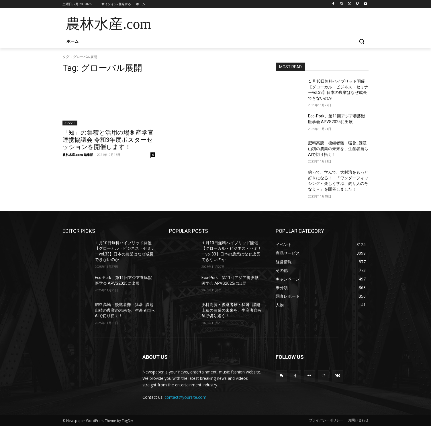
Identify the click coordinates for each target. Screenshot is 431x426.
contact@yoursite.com (185, 397)
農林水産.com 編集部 (77, 154)
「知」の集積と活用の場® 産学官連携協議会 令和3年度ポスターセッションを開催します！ (108, 139)
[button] (362, 41)
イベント (70, 123)
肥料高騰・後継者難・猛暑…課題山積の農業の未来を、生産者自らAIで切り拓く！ (338, 148)
